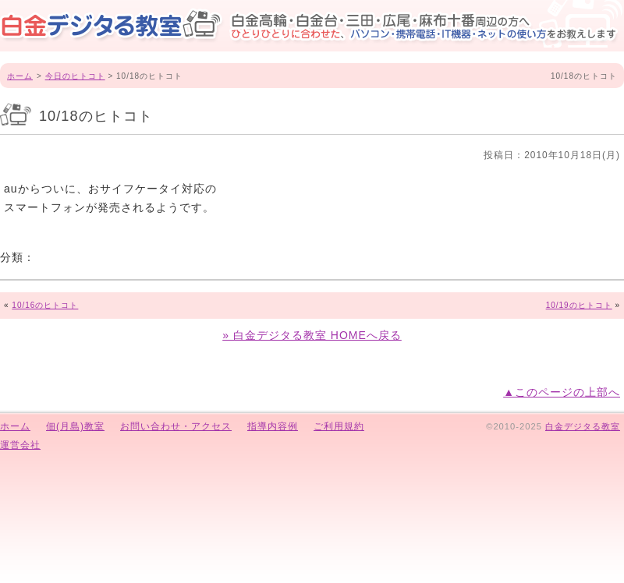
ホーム (20, 76)
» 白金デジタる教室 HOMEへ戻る (312, 335)
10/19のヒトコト (579, 305)
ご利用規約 (339, 426)
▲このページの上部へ (561, 392)
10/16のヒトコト (45, 305)
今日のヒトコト (75, 76)
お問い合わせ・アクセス (176, 426)
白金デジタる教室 (582, 426)
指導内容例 (272, 426)
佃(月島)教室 (75, 426)
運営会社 (20, 445)
